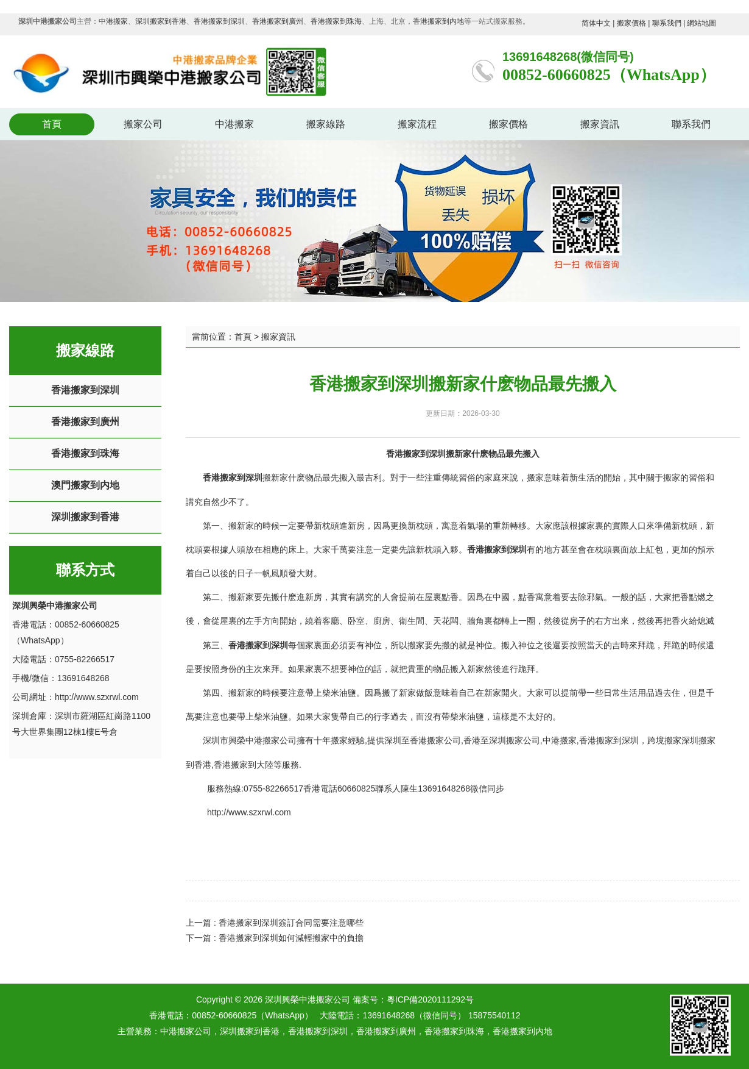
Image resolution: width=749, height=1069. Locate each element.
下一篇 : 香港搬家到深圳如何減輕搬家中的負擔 (275, 938)
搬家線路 (325, 124)
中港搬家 (113, 21)
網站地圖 (701, 23)
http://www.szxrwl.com (97, 697)
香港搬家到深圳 (219, 21)
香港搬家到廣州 (277, 21)
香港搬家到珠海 (336, 21)
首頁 (52, 124)
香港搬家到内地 (438, 21)
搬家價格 (631, 23)
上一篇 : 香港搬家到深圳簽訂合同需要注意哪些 (275, 923)
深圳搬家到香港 (160, 21)
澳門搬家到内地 (85, 485)
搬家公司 (143, 124)
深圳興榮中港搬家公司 (326, 999)
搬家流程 (417, 124)
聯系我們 (666, 23)
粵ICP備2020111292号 (430, 999)
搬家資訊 (599, 124)
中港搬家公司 (185, 1031)
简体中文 (596, 23)
